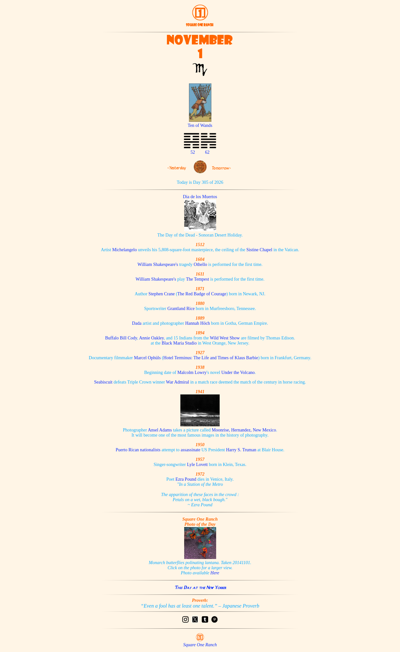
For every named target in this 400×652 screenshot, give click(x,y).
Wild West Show (225, 338)
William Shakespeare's (157, 264)
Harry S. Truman (241, 449)
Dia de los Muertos (200, 196)
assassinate (190, 449)
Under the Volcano (238, 372)
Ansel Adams (160, 430)
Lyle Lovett (197, 464)
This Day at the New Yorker (200, 587)
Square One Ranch (200, 644)
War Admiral (177, 382)
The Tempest (197, 279)
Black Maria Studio (179, 343)
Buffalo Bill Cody (121, 338)
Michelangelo (124, 249)
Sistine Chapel (259, 249)
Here (214, 572)
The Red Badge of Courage (201, 293)
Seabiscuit (103, 382)
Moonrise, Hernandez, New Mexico (244, 430)
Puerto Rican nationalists (138, 449)
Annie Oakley (151, 338)
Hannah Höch (197, 323)
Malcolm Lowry (192, 372)
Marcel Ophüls (147, 357)
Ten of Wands (200, 123)
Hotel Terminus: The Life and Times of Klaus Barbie (210, 357)
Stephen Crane (161, 293)
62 (207, 152)
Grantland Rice (180, 308)
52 (193, 152)
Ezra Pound (186, 479)
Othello (200, 264)
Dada (137, 323)
